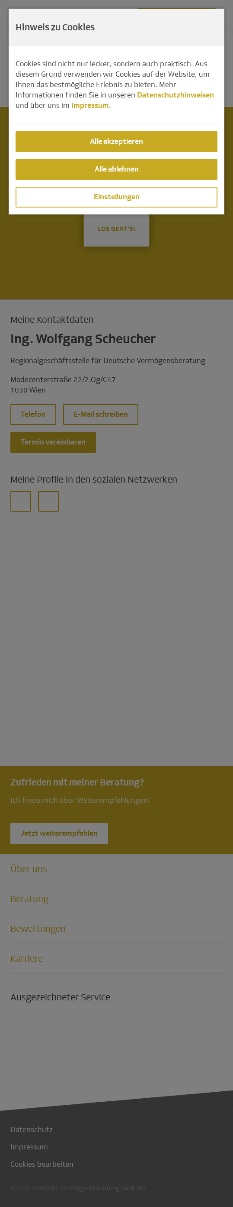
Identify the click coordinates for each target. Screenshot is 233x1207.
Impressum (90, 105)
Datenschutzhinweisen (175, 95)
